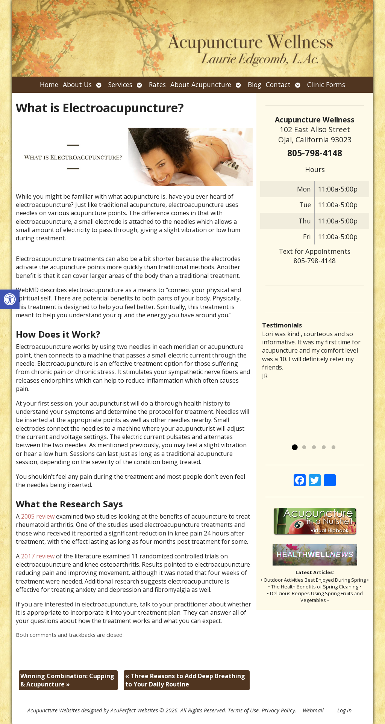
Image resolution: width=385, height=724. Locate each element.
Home (49, 84)
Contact (278, 84)
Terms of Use (243, 710)
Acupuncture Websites (53, 710)
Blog (254, 84)
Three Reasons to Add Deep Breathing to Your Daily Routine (185, 680)
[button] (10, 299)
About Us (77, 84)
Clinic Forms (326, 84)
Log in (344, 710)
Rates (157, 84)
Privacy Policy (278, 710)
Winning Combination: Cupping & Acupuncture (67, 680)
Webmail (313, 710)
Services (120, 84)
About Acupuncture (200, 84)
